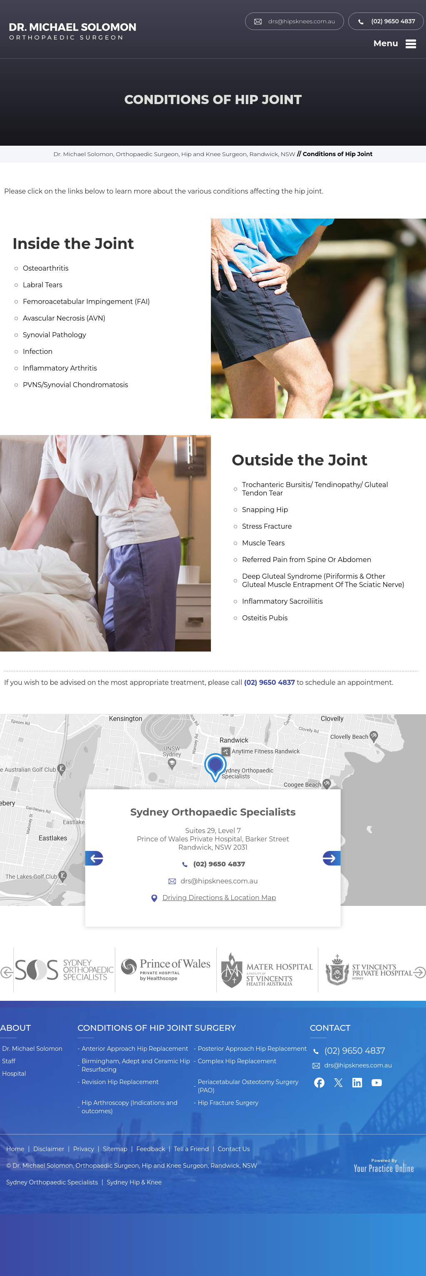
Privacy (83, 1149)
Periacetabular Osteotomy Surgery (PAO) (248, 1086)
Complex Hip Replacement (237, 1061)
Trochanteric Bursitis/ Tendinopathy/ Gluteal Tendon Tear (315, 489)
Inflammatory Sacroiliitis (282, 601)
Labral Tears (42, 285)
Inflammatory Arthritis (60, 368)
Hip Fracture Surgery (228, 1103)
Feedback (150, 1149)
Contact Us (234, 1149)
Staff (8, 1061)
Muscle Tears (263, 543)
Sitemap (115, 1149)
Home (15, 1149)
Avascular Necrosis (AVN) (64, 318)
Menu (396, 44)
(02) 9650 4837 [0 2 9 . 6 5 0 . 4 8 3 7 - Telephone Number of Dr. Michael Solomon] (386, 21)
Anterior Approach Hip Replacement (135, 1048)
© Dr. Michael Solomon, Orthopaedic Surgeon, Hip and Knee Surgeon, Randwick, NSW (131, 1165)
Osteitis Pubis (264, 618)
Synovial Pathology (54, 335)
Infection (37, 352)
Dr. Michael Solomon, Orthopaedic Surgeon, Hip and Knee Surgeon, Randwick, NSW (174, 154)
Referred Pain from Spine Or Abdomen (307, 560)
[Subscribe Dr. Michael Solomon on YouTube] (377, 1081)
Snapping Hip (265, 510)
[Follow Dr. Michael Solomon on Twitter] (338, 1081)
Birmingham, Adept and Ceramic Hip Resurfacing (136, 1065)
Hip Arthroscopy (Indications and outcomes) (130, 1107)
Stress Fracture (267, 526)
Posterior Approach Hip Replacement (252, 1048)
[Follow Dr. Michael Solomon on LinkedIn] (357, 1081)
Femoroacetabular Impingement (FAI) (86, 302)
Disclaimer (48, 1149)
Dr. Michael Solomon (32, 1048)
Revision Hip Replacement (120, 1082)
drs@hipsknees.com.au (294, 21)
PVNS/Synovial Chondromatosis (75, 385)
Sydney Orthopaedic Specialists (52, 1182)
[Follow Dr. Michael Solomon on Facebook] (319, 1081)
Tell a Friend (191, 1149)
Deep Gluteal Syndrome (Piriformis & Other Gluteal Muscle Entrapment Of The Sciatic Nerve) (323, 580)
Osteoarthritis (46, 268)
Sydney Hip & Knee (134, 1182)
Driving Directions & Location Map (213, 898)
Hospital (14, 1073)
